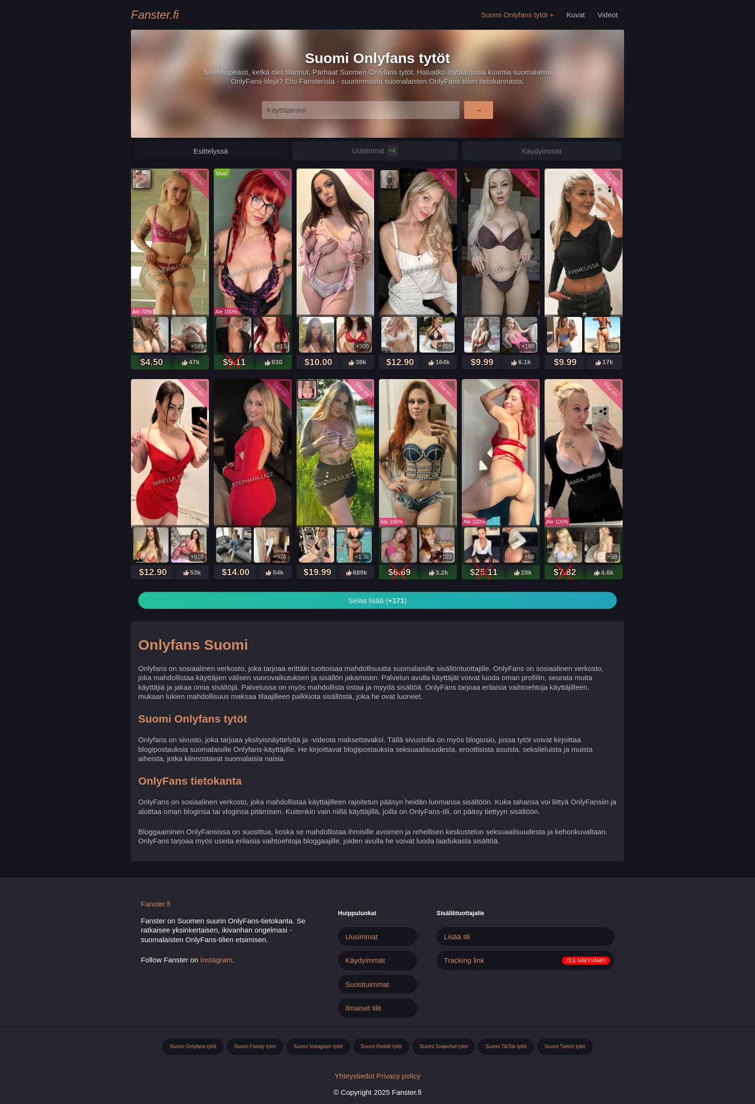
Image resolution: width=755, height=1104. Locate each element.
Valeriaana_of (418, 479)
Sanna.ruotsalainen (252, 269)
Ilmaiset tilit (363, 1008)
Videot (608, 15)
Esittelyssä (211, 151)
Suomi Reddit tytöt (381, 1046)
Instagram (216, 960)
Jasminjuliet (335, 479)
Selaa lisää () (377, 600)
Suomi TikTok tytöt (505, 1046)
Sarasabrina (335, 269)
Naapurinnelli (418, 268)
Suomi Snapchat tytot (444, 1046)
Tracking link (464, 960)
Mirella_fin (170, 479)
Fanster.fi (155, 14)
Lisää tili (457, 937)
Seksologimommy (501, 269)
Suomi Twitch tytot (565, 1046)
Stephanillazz (252, 479)
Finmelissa (583, 269)
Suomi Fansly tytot (254, 1046)
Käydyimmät (542, 151)
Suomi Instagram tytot (318, 1046)
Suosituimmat (367, 984)
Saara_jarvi (583, 479)
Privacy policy (399, 1076)
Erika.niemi (500, 479)
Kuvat (575, 15)
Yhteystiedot (355, 1076)
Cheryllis (170, 269)
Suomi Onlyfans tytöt (514, 15)
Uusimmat (375, 151)
